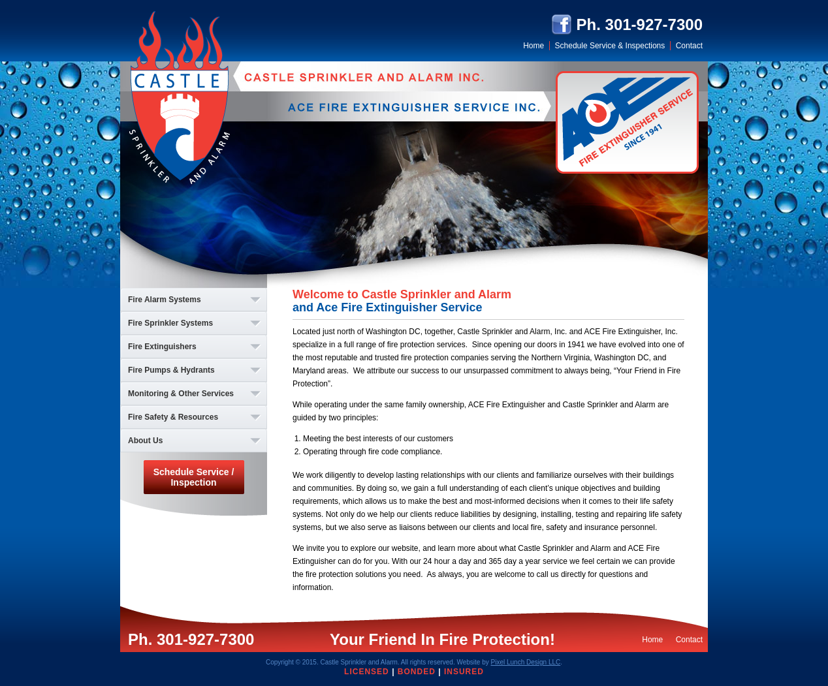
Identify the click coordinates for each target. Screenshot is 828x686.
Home (533, 45)
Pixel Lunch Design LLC (526, 662)
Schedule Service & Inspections (610, 45)
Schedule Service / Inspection (193, 477)
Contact (689, 45)
